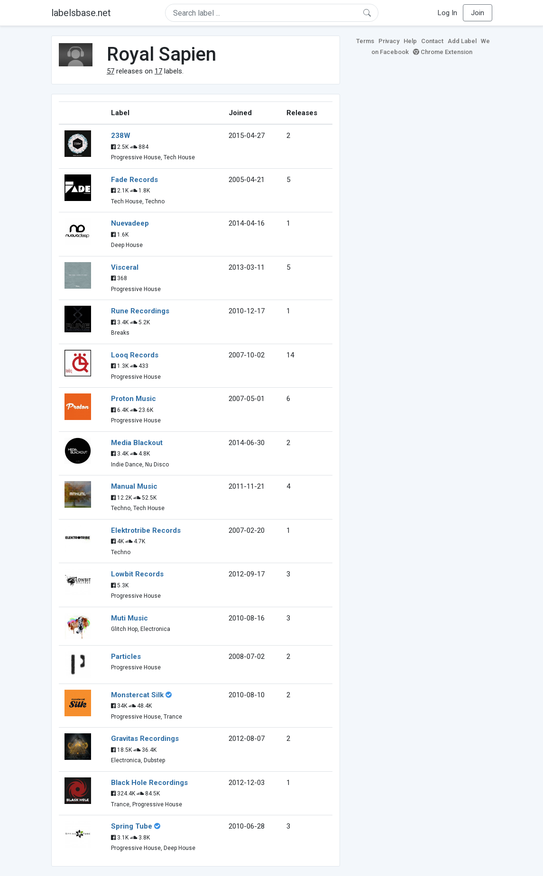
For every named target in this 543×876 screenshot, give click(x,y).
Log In (447, 13)
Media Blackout (137, 442)
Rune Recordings (140, 311)
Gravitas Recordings (145, 738)
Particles (126, 656)
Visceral (124, 267)
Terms (365, 41)
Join (477, 13)
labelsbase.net (81, 12)
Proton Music (133, 398)
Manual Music (134, 486)
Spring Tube (131, 826)
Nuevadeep (130, 223)
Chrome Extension (442, 51)
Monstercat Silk (137, 695)
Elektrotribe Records (146, 530)
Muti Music (129, 618)
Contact (432, 41)
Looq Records (134, 355)
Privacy (388, 41)
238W (120, 135)
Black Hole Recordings (149, 782)
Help (410, 41)
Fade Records (134, 179)
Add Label (462, 41)
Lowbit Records (137, 574)
